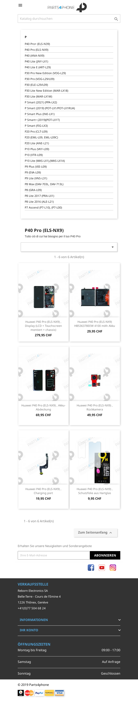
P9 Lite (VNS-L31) (36, 178)
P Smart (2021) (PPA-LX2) (41, 102)
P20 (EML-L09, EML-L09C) (41, 137)
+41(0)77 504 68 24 (32, 608)
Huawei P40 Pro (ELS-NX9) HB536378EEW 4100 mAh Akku (94, 324)
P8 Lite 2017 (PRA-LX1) (39, 196)
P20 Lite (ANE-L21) (37, 143)
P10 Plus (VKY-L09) (37, 149)
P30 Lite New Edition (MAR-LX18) (46, 90)
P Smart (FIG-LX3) (36, 126)
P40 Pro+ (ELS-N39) (37, 44)
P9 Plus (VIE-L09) (36, 166)
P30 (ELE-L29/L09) (36, 85)
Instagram (113, 567)
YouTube (102, 567)
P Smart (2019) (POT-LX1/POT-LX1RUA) (50, 108)
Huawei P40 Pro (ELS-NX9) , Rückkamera (95, 407)
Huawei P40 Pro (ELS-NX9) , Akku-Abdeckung (43, 407)
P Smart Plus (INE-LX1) (40, 114)
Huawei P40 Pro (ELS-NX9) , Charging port (43, 491)
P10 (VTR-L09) (34, 155)
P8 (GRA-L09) (33, 190)
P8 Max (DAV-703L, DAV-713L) (44, 184)
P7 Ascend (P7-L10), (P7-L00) (43, 207)
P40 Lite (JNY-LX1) (36, 61)
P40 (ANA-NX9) (34, 55)
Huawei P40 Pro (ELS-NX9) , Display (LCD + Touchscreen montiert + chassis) (43, 326)
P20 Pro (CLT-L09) (36, 131)
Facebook (91, 567)
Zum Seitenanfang (95, 532)
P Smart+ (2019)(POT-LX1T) (42, 120)
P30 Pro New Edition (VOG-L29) (45, 73)
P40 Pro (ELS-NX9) (36, 50)
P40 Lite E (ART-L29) (38, 67)
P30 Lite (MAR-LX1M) (38, 96)
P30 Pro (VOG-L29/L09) (39, 79)
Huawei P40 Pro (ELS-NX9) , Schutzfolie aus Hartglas (95, 491)
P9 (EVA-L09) (33, 172)
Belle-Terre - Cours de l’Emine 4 (39, 596)
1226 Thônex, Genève (33, 602)
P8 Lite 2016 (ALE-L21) (39, 202)
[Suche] (69, 18)
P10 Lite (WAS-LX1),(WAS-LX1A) (45, 161)
